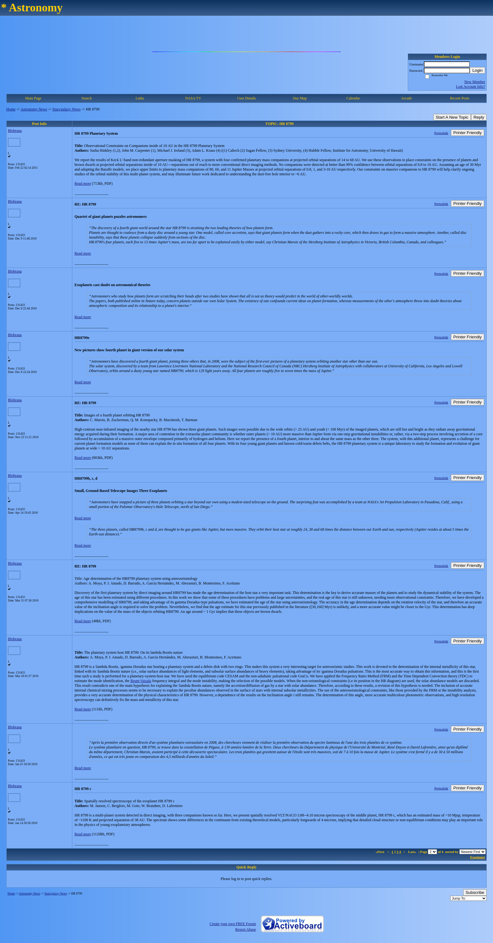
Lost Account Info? (470, 86)
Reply (479, 117)
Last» (412, 852)
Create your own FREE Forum (233, 924)
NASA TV (193, 98)
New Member (474, 82)
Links (140, 98)
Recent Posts (459, 98)
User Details (246, 98)
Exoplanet (477, 857)
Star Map (300, 98)
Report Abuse (245, 929)
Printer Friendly (467, 132)
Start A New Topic (452, 117)
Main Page (33, 98)
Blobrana (15, 130)
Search (86, 98)
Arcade (406, 98)
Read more (83, 183)
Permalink (441, 133)
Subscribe (475, 892)
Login (477, 70)
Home (10, 109)
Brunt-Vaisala (140, 681)
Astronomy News (33, 109)
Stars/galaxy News (67, 109)
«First (380, 852)
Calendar (353, 98)
